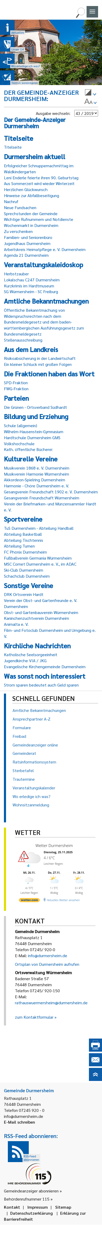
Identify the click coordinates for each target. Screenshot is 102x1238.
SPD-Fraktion (16, 382)
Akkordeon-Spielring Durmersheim (34, 479)
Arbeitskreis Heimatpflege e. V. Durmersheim (45, 249)
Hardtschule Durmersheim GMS (32, 437)
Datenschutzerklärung (31, 1213)
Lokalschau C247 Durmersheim (32, 279)
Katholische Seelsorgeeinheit (30, 654)
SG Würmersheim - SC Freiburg (31, 291)
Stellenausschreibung (23, 340)
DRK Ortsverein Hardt (23, 594)
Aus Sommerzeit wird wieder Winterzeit (39, 183)
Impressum (37, 1207)
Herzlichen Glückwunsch (26, 189)
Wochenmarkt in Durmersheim (31, 225)
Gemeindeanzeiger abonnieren (31, 1191)
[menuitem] (90, 93)
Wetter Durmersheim (53, 845)
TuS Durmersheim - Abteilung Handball (38, 528)
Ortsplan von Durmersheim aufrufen (47, 964)
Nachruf (11, 201)
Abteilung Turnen (19, 546)
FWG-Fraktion (16, 388)
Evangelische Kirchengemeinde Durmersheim (45, 666)
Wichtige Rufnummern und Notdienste (38, 219)
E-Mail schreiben (19, 1122)
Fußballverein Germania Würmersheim (38, 558)
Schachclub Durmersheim (27, 576)
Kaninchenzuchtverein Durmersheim (36, 618)
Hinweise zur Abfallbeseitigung (31, 195)
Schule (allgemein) (20, 425)
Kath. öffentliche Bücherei (28, 449)
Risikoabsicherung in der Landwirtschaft (40, 358)
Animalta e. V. (16, 624)
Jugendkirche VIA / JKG (25, 660)
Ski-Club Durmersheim (23, 570)
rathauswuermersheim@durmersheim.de (51, 1002)
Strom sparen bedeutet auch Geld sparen (41, 685)
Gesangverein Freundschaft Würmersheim (41, 497)
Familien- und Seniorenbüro (28, 237)
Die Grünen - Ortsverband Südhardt (35, 407)
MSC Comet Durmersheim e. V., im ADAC (40, 564)
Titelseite (13, 147)
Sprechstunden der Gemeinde (31, 213)
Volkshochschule (19, 443)
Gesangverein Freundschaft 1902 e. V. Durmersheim (51, 491)
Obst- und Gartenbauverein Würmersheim (41, 612)
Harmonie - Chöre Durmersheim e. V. (36, 485)
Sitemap (63, 1207)
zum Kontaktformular (34, 1017)
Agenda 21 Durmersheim (26, 255)
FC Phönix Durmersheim (25, 552)
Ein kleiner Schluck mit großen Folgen (38, 364)
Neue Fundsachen (20, 207)
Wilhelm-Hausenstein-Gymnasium (33, 431)
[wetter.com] (29, 900)
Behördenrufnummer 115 (26, 1199)
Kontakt (12, 1207)
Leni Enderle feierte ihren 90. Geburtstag (41, 177)
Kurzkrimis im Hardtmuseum (29, 285)
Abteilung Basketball (23, 534)
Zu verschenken (18, 231)
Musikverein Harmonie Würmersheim (36, 474)
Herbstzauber (16, 273)
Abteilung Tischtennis (23, 540)
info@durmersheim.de (47, 955)
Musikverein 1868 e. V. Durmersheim (36, 468)
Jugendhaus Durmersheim (27, 243)
